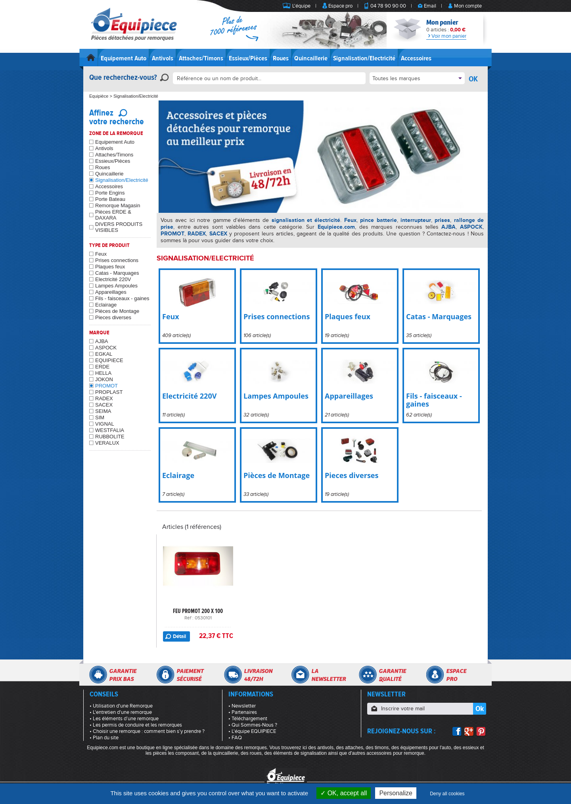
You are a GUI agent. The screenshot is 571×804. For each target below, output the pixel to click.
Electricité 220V (113, 279)
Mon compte (468, 6)
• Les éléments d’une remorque (124, 718)
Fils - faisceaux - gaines (122, 298)
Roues (281, 58)
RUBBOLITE (110, 437)
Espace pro (340, 6)
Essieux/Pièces (248, 58)
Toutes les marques (396, 78)
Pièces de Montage (117, 311)
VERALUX (107, 443)
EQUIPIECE (109, 360)
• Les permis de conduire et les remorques (136, 725)
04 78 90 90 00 (388, 6)
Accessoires (416, 58)
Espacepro (456, 675)
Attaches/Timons (201, 58)
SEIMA (103, 411)
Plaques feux (110, 267)
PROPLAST (109, 392)
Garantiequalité (392, 675)
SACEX (104, 405)
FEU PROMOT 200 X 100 (198, 611)
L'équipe (301, 6)
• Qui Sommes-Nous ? (252, 725)
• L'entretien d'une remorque (121, 712)
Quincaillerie (311, 58)
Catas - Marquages (117, 273)
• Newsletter (242, 706)
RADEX (104, 398)
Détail (179, 636)
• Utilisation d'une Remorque (121, 706)
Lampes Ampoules (116, 286)
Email (430, 6)
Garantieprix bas (122, 675)
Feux (101, 254)
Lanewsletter (328, 675)
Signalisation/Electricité (364, 58)
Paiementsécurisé (189, 675)
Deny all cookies (447, 793)
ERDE (102, 367)
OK (473, 79)
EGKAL (103, 354)
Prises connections (116, 260)
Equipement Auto (123, 58)
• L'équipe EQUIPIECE (252, 731)
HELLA (103, 373)
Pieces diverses (113, 317)
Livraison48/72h (258, 675)
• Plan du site (104, 738)
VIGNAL (104, 424)
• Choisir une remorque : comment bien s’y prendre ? (147, 731)
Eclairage (106, 305)
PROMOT (106, 386)
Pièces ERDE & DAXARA (113, 215)
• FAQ (235, 738)
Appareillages (110, 292)
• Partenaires (242, 712)
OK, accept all (343, 793)
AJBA (101, 341)
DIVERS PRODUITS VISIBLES (118, 227)
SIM (99, 417)
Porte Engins (110, 193)
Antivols (162, 58)
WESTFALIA (109, 430)
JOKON (104, 379)
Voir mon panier (446, 36)
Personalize (395, 793)
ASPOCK (106, 348)
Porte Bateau (110, 199)
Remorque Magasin (117, 205)
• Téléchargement (247, 718)
